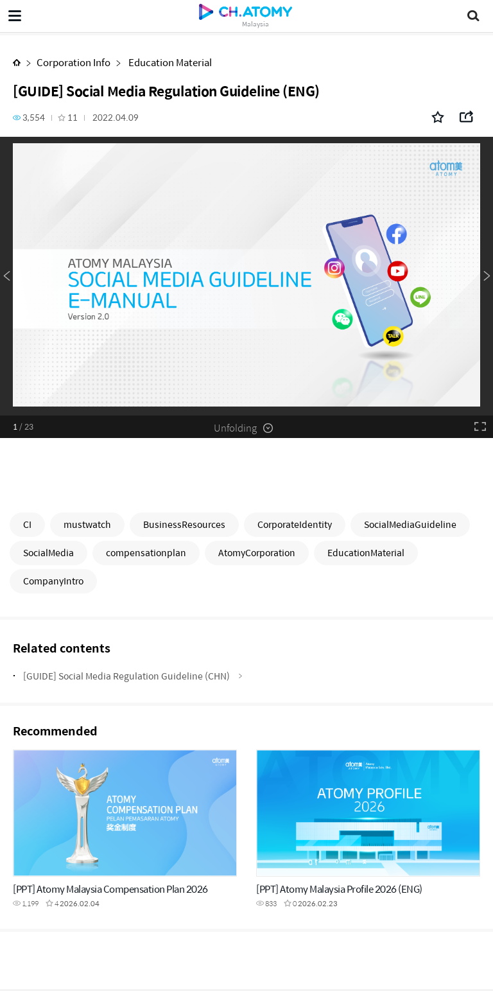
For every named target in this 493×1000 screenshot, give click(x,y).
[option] (246, 276)
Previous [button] (6, 276)
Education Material (169, 62)
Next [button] (486, 276)
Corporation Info (73, 62)
